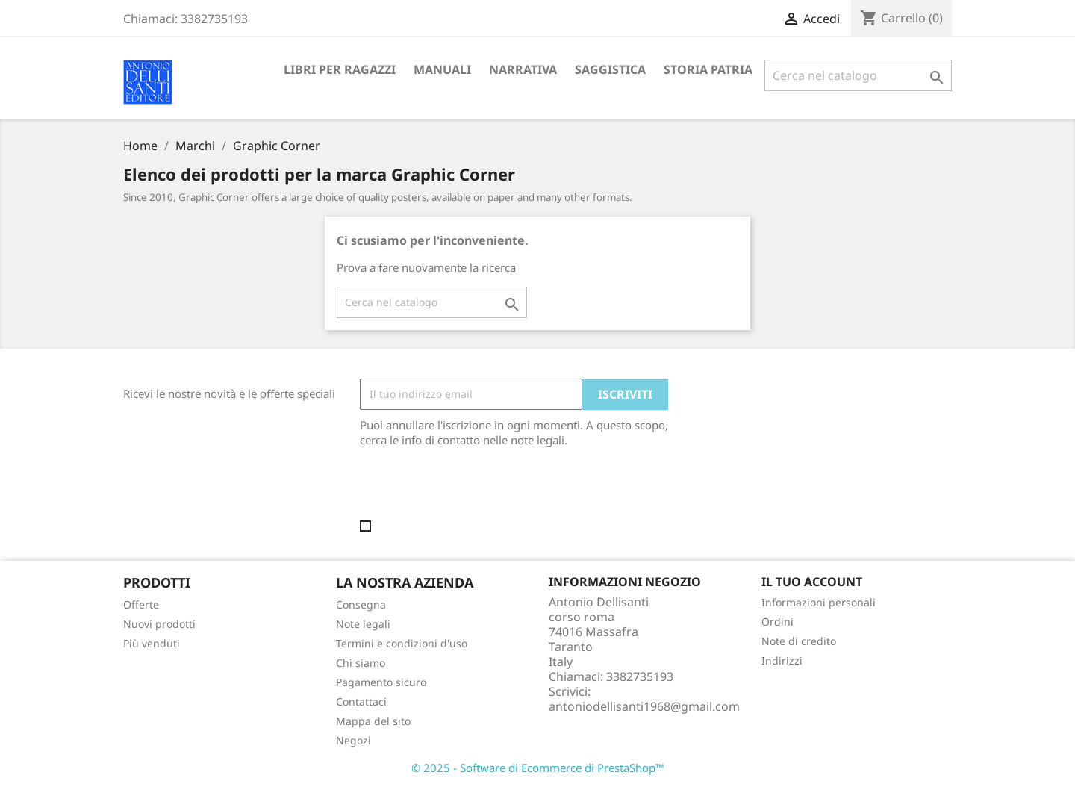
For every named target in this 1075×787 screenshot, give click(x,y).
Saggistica (610, 69)
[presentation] (484, 488)
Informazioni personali (818, 602)
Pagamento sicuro (381, 682)
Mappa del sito (373, 721)
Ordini (777, 622)
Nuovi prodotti (159, 624)
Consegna (361, 604)
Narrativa (523, 69)
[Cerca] (858, 75)
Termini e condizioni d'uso (401, 643)
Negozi (353, 740)
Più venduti (151, 643)
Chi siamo (360, 663)
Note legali (363, 624)
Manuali (442, 69)
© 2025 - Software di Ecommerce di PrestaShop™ (537, 767)
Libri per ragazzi (340, 69)
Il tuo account (811, 581)
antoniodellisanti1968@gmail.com (644, 706)
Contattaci (361, 701)
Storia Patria (708, 69)
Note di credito (798, 641)
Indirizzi (782, 660)
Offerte (141, 604)
